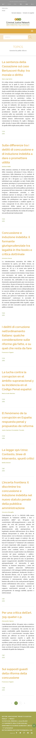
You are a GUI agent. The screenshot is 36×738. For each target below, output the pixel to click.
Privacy (11, 718)
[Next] (24, 703)
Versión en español (28, 13)
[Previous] (11, 703)
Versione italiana (16, 13)
